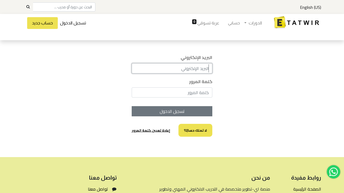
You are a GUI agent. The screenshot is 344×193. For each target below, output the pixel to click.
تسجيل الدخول (73, 23)
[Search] (28, 7)
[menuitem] (234, 23)
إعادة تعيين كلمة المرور (151, 130)
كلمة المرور (200, 81)
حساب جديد (42, 23)
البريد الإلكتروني (196, 57)
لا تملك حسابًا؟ (195, 130)
